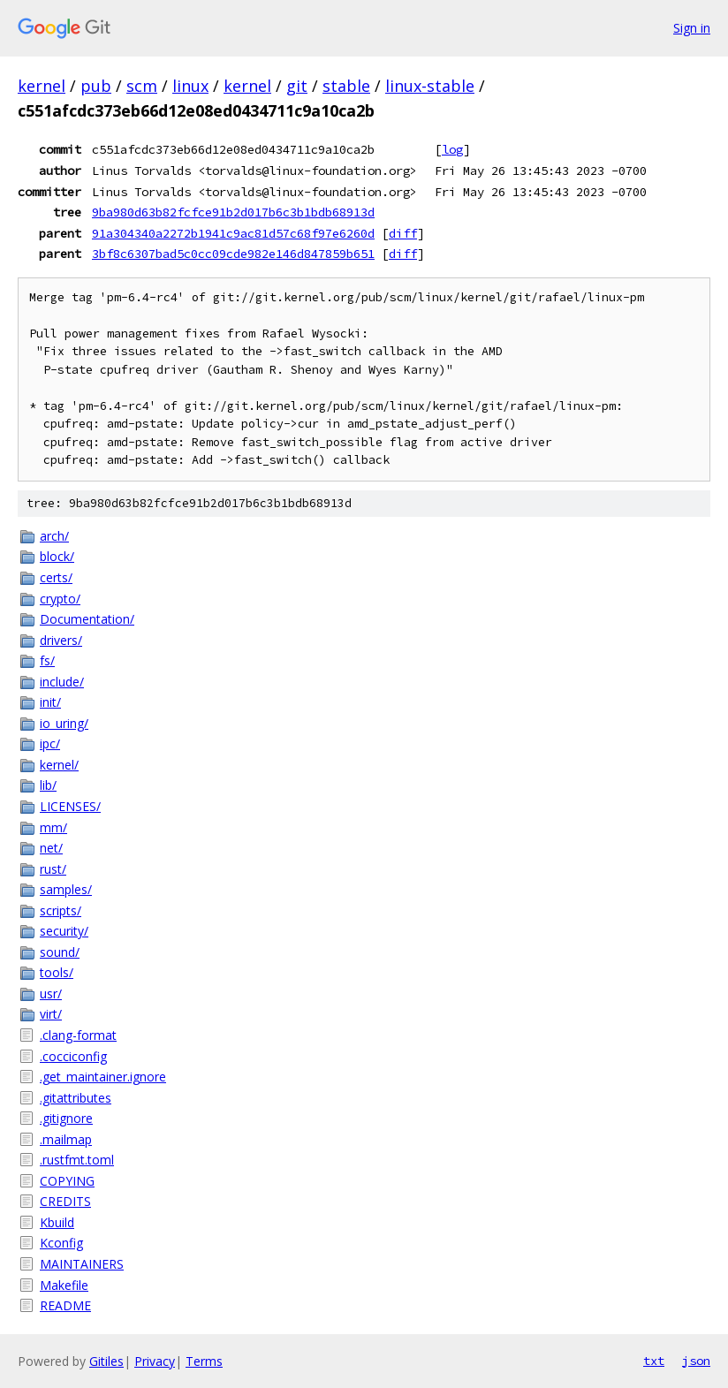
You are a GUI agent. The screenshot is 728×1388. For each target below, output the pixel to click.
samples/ (66, 889)
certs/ (56, 577)
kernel (41, 85)
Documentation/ (87, 619)
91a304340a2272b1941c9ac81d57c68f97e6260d (233, 233)
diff (403, 233)
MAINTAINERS (82, 1263)
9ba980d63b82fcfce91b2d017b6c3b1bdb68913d (233, 212)
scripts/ (60, 910)
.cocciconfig (73, 1056)
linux (190, 85)
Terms (204, 1361)
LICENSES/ (70, 806)
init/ (50, 702)
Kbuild (57, 1222)
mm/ (53, 827)
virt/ (51, 1013)
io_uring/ (64, 723)
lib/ (48, 785)
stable (346, 85)
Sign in (691, 27)
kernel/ (59, 764)
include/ (62, 681)
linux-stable (429, 85)
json (696, 1361)
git (296, 85)
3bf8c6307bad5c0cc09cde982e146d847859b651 (233, 254)
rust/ (53, 869)
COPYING (67, 1180)
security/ (64, 930)
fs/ (47, 660)
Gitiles (106, 1361)
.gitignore (66, 1118)
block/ (57, 556)
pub (95, 85)
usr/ (51, 993)
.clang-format (78, 1035)
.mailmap (66, 1139)
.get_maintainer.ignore (103, 1076)
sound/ (60, 952)
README (65, 1305)
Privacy (154, 1361)
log (452, 149)
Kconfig (61, 1242)
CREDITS (65, 1201)
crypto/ (60, 598)
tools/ (56, 972)
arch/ (54, 535)
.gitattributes (75, 1097)
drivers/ (61, 640)
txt (653, 1361)
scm (141, 85)
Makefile (64, 1285)
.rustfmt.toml (77, 1159)
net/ (51, 847)
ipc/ (50, 743)
